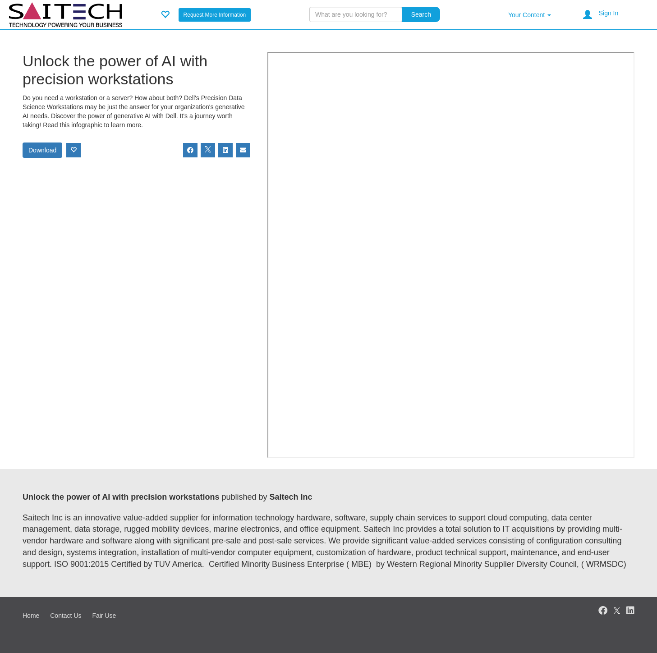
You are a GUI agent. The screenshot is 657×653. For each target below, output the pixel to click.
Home (31, 615)
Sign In (609, 13)
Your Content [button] (529, 14)
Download (42, 150)
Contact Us (65, 615)
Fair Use (104, 615)
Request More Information (215, 15)
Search (421, 14)
